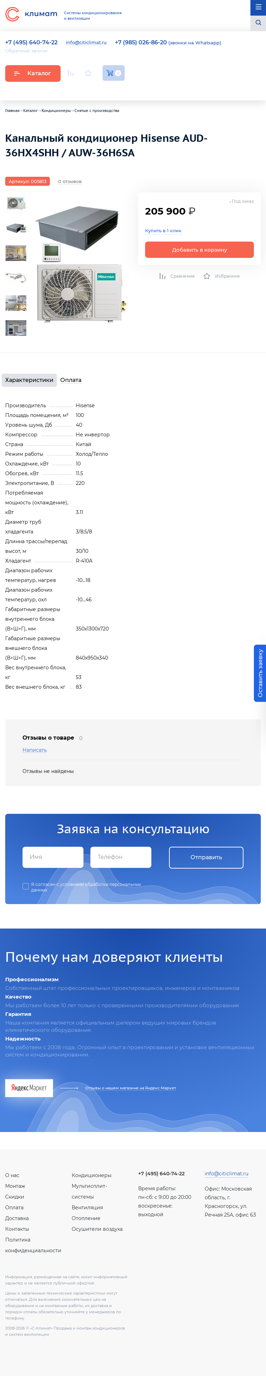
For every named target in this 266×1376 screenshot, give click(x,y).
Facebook (105, 89)
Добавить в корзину (199, 249)
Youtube (72, 89)
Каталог (32, 73)
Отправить (206, 857)
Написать (35, 750)
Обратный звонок (26, 50)
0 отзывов (70, 181)
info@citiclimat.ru (86, 42)
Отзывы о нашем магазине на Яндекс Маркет (130, 1088)
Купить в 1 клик (163, 230)
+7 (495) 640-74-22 (161, 1173)
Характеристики (29, 380)
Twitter (121, 89)
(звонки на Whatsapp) (168, 42)
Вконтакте (89, 89)
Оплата (70, 380)
